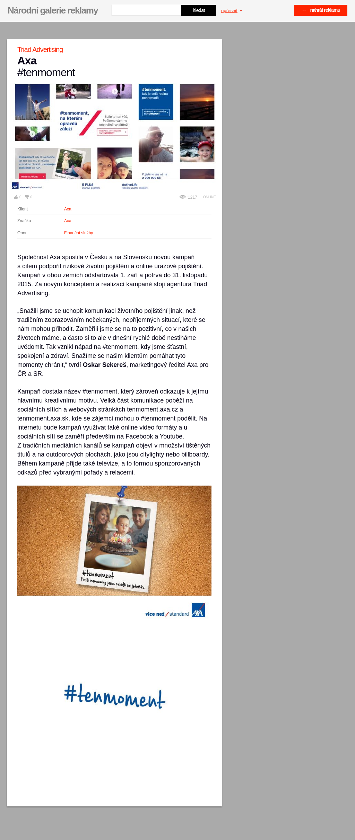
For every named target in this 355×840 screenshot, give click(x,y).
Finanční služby (78, 233)
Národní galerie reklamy (53, 10)
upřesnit (231, 10)
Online (209, 197)
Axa (67, 209)
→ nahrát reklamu (321, 10)
